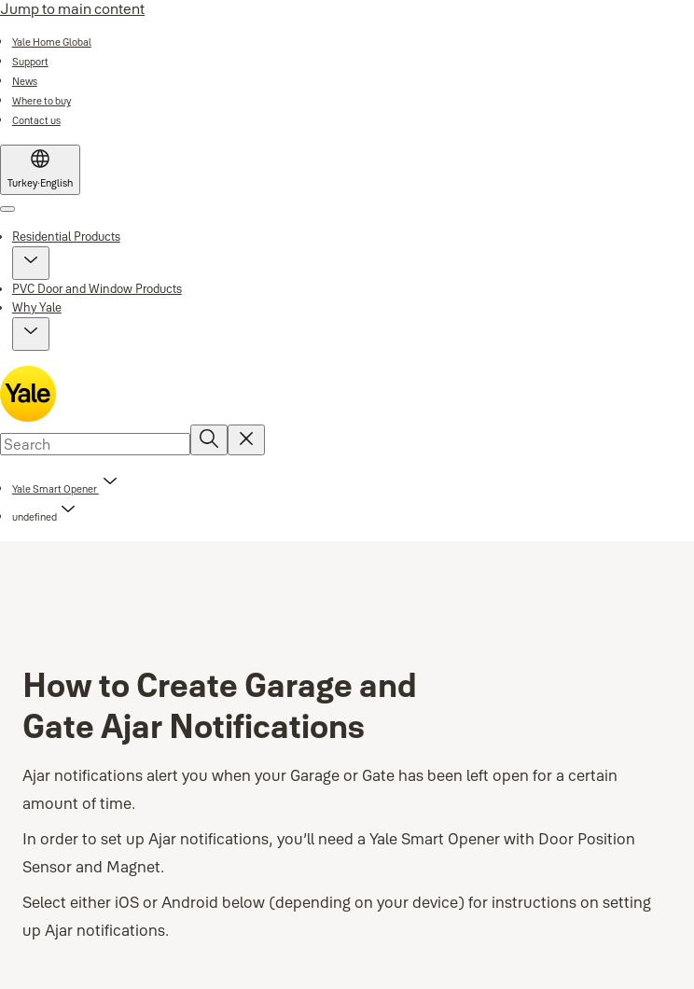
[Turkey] (40, 170)
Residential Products (66, 236)
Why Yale (37, 306)
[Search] (209, 440)
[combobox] (95, 444)
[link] (51, 42)
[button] (30, 263)
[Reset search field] (246, 440)
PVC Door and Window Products (97, 288)
